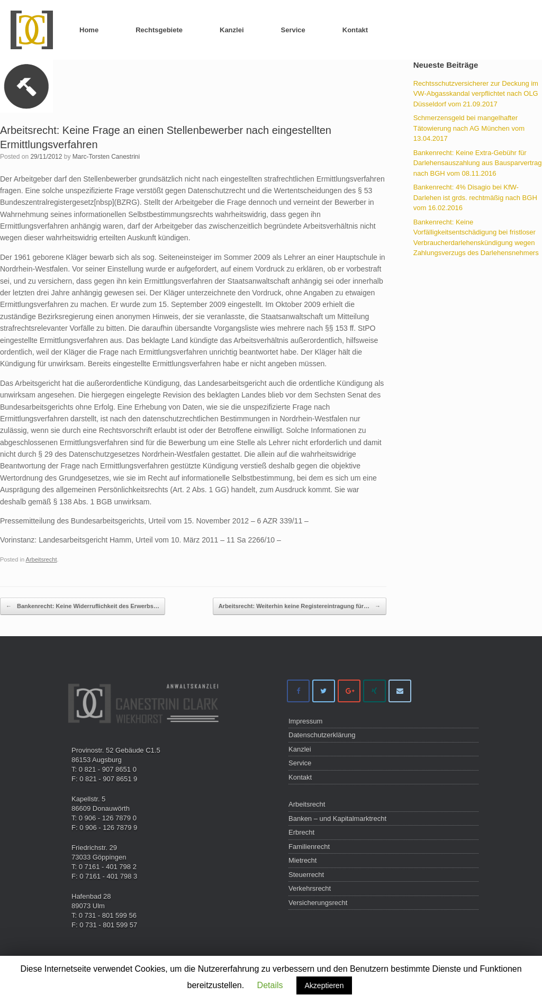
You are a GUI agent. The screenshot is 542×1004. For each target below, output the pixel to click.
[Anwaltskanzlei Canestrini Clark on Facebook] (298, 691)
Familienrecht (309, 847)
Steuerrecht (306, 875)
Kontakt (355, 30)
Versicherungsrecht (317, 903)
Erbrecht (301, 832)
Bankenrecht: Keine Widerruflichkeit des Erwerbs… (82, 606)
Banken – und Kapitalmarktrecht (337, 818)
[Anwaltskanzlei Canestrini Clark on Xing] (374, 691)
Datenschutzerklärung (321, 735)
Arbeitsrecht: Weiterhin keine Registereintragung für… (300, 606)
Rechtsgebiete (159, 30)
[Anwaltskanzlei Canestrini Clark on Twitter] (323, 691)
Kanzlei (232, 30)
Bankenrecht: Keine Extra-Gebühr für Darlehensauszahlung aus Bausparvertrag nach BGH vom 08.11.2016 (477, 163)
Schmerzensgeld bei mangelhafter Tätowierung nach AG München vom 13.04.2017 (469, 128)
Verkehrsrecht (309, 888)
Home (88, 30)
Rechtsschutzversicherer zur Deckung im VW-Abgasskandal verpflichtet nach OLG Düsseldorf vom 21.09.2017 (475, 93)
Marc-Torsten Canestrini (106, 156)
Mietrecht (302, 860)
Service (293, 30)
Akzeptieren (324, 985)
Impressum (305, 721)
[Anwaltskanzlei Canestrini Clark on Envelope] (400, 691)
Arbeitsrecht (41, 559)
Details (270, 985)
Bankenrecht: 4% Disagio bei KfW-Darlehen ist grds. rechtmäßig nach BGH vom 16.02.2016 (475, 197)
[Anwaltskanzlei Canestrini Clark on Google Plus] (349, 691)
